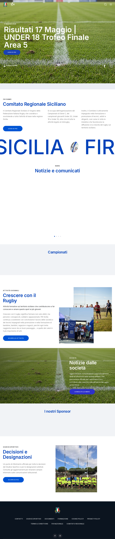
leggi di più (12, 52)
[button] (111, 4)
